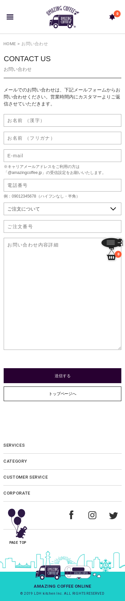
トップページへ (63, 393)
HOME (9, 43)
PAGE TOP (18, 524)
